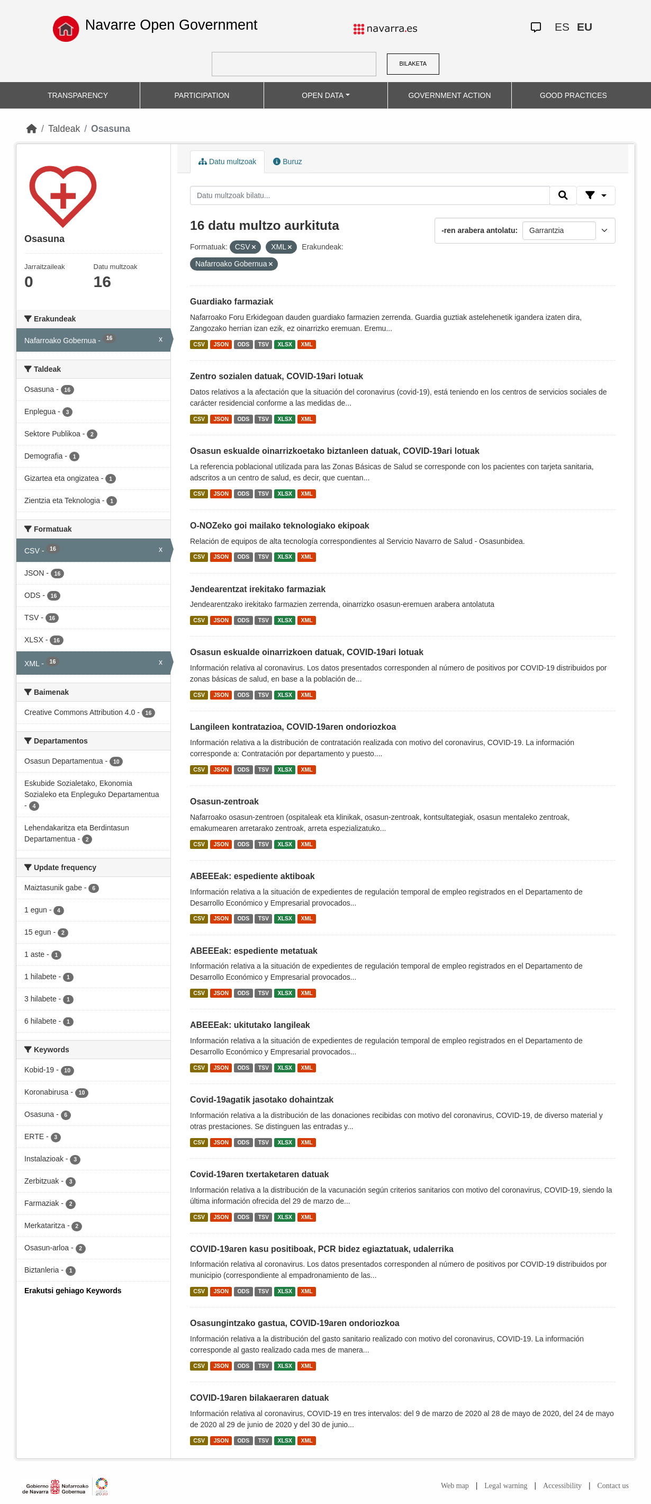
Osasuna (110, 128)
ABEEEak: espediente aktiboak (252, 876)
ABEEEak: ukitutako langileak (250, 1024)
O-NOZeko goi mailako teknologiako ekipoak (279, 525)
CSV (199, 344)
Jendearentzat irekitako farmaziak (258, 589)
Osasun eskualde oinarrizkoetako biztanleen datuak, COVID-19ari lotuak (335, 450)
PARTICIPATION (202, 95)
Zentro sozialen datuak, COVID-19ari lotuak (276, 376)
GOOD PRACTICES (573, 95)
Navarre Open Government (171, 25)
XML (307, 344)
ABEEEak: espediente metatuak (254, 950)
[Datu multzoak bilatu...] (370, 195)
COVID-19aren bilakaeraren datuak (259, 1397)
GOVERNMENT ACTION (449, 95)
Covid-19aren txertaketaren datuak (259, 1174)
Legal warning (505, 1486)
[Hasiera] (31, 128)
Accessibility (562, 1486)
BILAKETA (413, 63)
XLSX (285, 344)
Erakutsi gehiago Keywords (73, 1290)
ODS (243, 344)
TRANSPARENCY (78, 95)
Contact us (613, 1486)
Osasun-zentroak (224, 801)
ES (562, 27)
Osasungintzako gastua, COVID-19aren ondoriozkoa (295, 1323)
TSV (263, 344)
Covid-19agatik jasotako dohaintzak (261, 1099)
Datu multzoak (227, 161)
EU (584, 27)
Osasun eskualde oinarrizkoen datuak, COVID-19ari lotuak (306, 652)
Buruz (287, 161)
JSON (221, 344)
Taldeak (64, 128)
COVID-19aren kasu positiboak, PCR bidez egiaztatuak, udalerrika (322, 1249)
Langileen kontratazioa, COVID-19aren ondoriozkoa (293, 726)
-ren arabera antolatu (478, 230)
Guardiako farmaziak (231, 301)
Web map (455, 1486)
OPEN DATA (322, 95)
